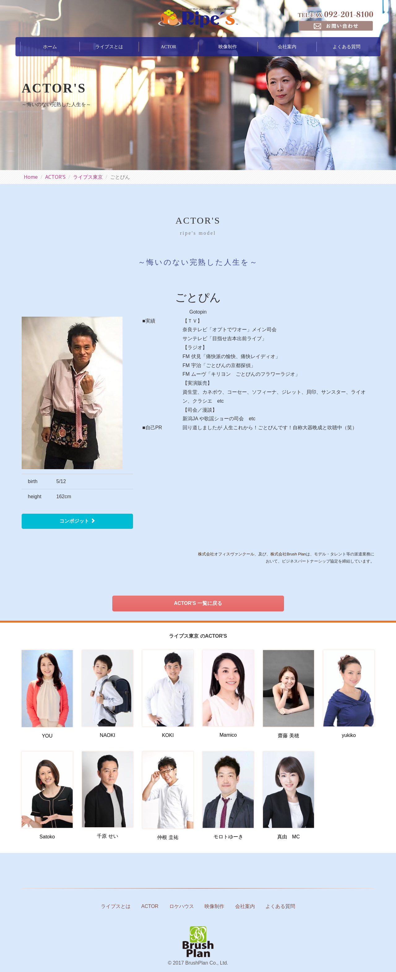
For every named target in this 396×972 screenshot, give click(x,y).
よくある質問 (346, 45)
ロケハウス (181, 906)
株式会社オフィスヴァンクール (226, 554)
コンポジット (77, 521)
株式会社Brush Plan (288, 554)
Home (31, 176)
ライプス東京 (88, 176)
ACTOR (168, 45)
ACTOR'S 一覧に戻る (198, 603)
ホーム (50, 45)
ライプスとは (109, 45)
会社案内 (287, 45)
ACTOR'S (55, 176)
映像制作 (227, 45)
